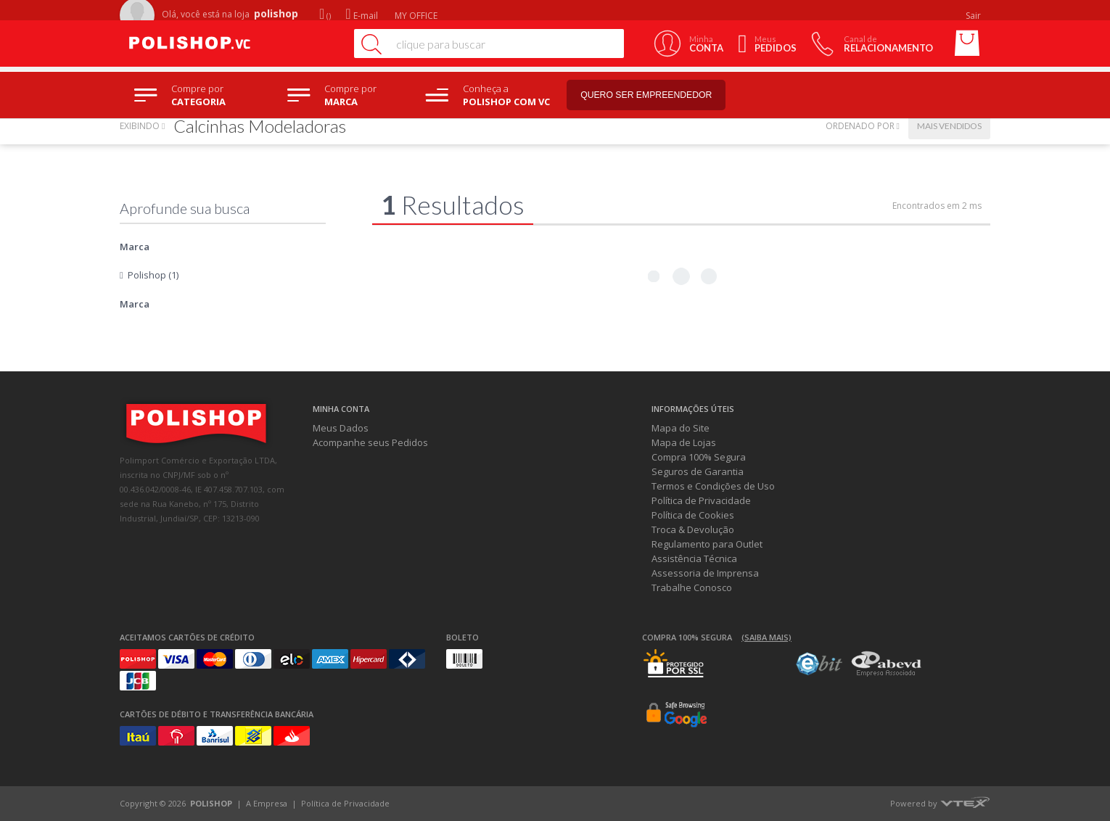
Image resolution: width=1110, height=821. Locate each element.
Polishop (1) (153, 274)
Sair (974, 15)
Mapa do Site (680, 427)
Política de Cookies (692, 514)
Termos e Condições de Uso (713, 485)
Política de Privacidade (701, 500)
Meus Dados (341, 427)
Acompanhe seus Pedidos (370, 442)
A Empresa (266, 803)
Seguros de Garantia (697, 471)
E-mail (361, 15)
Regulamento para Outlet (706, 543)
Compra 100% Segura (698, 456)
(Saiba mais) (766, 637)
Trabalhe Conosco (691, 587)
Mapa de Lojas (683, 442)
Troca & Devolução (692, 529)
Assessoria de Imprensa (705, 572)
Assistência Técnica (694, 558)
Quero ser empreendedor (660, 95)
